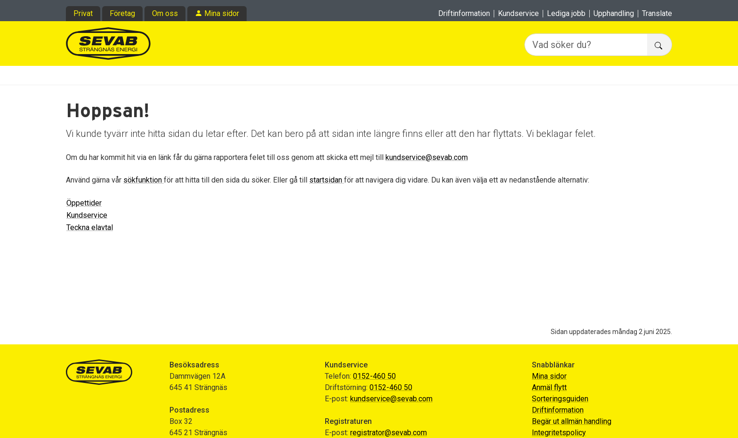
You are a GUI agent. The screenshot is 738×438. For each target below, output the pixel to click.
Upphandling (614, 13)
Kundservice (518, 13)
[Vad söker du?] (586, 44)
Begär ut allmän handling (571, 421)
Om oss (165, 13)
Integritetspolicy (559, 432)
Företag (122, 13)
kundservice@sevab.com (426, 157)
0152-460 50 (374, 376)
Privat (83, 13)
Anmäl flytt (549, 387)
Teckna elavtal (89, 227)
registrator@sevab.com (388, 432)
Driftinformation (464, 13)
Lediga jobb (566, 13)
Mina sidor (221, 13)
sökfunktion (143, 179)
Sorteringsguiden (560, 398)
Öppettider (84, 203)
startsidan (326, 179)
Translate (657, 13)
